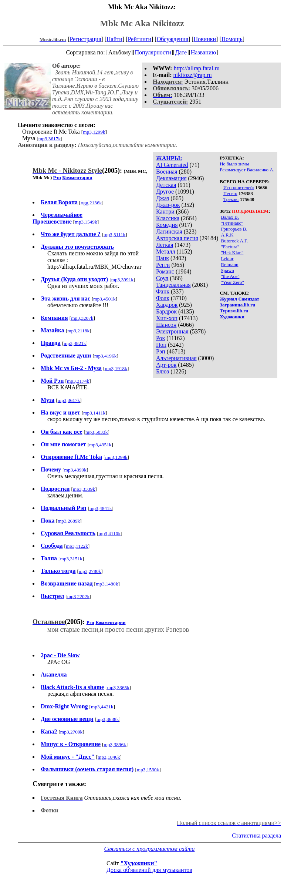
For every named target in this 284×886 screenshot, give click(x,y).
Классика (167, 218)
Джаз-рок (168, 205)
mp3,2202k (78, 596)
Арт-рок (166, 365)
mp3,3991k (122, 279)
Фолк (162, 298)
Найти (114, 39)
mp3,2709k (71, 732)
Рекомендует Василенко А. (247, 169)
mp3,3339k (84, 489)
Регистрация (85, 39)
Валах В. (230, 217)
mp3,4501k (104, 299)
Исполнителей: (238, 187)
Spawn (227, 270)
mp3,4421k (102, 706)
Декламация (171, 178)
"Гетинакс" (232, 223)
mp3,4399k (75, 470)
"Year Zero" (232, 282)
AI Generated (172, 165)
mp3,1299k (94, 132)
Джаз (162, 198)
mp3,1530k (148, 769)
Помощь (232, 39)
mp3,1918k (116, 368)
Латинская (169, 231)
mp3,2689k (69, 521)
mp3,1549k (86, 222)
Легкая (164, 245)
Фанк (162, 291)
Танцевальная (173, 285)
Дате (181, 52)
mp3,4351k (100, 444)
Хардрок (167, 305)
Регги (163, 265)
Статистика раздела (256, 835)
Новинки (204, 39)
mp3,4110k (109, 533)
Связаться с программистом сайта (149, 849)
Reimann (229, 264)
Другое (165, 191)
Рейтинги (139, 39)
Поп (161, 345)
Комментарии (77, 177)
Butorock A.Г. (234, 241)
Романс (165, 271)
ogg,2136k (91, 202)
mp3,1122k (77, 546)
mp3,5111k (114, 234)
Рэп (160, 351)
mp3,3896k (115, 744)
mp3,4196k (105, 356)
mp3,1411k (94, 413)
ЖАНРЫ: (169, 158)
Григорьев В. (234, 229)
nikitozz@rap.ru (192, 75)
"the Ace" (230, 276)
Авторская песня (177, 238)
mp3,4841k (100, 508)
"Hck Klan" (232, 252)
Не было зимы (234, 164)
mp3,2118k (78, 330)
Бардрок (166, 311)
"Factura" (230, 246)
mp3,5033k (96, 432)
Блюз (162, 371)
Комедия (167, 225)
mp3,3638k (108, 719)
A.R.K (227, 235)
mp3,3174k (78, 381)
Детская (166, 185)
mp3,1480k (107, 584)
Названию (203, 52)
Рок (160, 338)
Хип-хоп (167, 318)
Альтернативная (176, 358)
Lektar (227, 258)
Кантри (165, 211)
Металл (165, 251)
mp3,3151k (71, 558)
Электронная (172, 331)
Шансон (166, 325)
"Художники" (138, 863)
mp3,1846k (109, 757)
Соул (162, 278)
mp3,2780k (90, 571)
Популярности (153, 52)
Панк (162, 258)
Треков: (231, 199)
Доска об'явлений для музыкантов (149, 870)
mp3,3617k (49, 138)
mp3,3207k (82, 318)
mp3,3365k (118, 687)
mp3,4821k (75, 343)
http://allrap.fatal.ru (196, 68)
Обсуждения (172, 39)
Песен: (230, 193)
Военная (167, 171)
